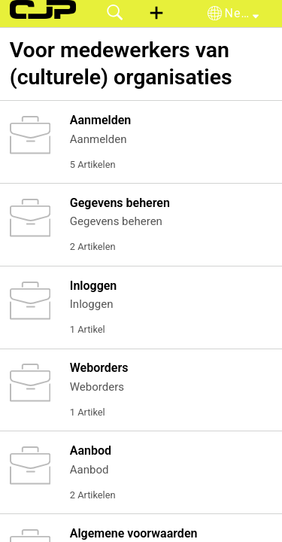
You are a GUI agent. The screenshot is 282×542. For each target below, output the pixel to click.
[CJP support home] (43, 9)
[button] (156, 13)
